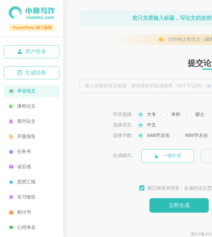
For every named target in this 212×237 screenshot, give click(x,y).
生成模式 (122, 155)
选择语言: (123, 124)
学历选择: (123, 114)
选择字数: (123, 135)
